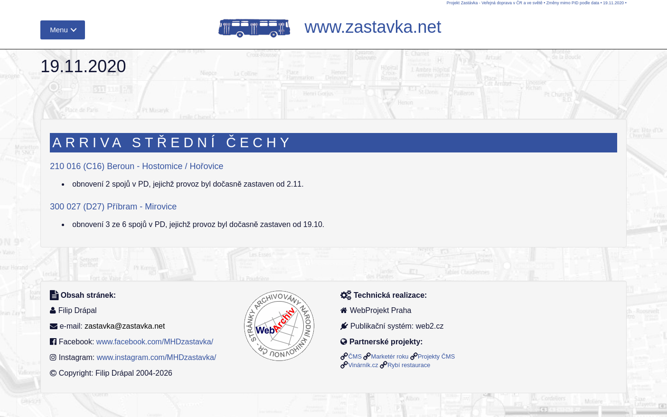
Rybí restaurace (408, 365)
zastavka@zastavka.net (125, 326)
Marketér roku (389, 356)
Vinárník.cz (363, 365)
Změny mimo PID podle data (572, 2)
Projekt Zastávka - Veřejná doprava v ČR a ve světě (495, 2)
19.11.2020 (613, 2)
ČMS (354, 356)
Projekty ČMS (436, 356)
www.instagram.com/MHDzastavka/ (156, 357)
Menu (59, 30)
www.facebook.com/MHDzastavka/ (154, 342)
